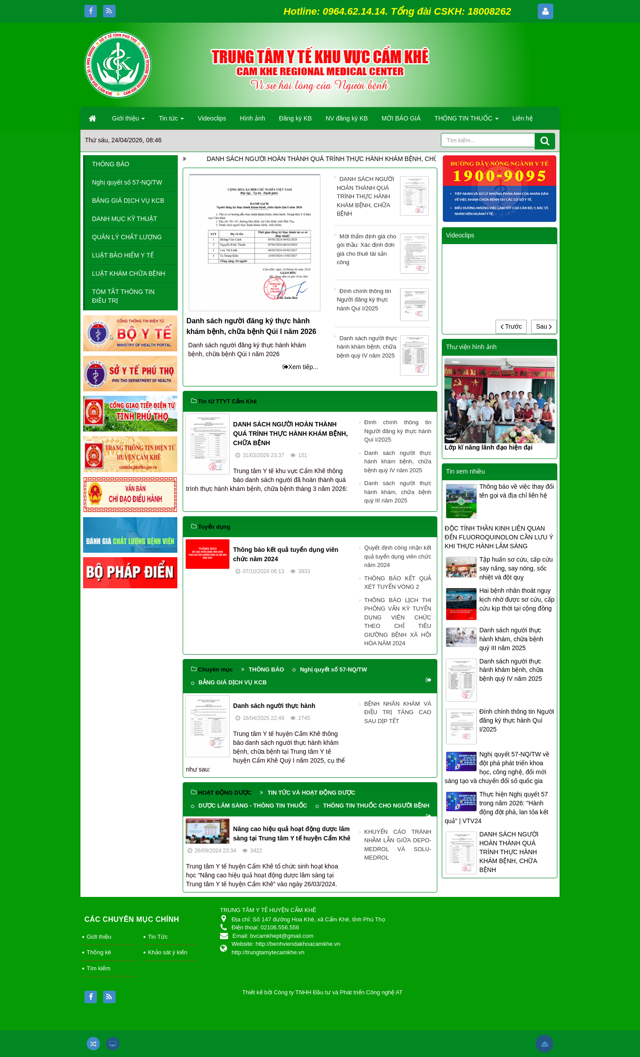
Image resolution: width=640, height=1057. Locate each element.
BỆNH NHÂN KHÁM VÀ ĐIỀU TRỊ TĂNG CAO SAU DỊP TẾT (398, 712)
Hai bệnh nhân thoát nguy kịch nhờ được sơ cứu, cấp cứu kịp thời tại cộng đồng (516, 599)
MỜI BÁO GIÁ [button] (401, 118)
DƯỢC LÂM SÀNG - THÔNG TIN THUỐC (253, 805)
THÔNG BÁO (266, 669)
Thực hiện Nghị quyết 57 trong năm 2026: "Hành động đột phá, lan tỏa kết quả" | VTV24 (496, 807)
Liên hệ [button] (522, 118)
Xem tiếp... (300, 366)
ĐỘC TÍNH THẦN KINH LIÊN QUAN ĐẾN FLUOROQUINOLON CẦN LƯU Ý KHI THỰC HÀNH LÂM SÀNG (498, 537)
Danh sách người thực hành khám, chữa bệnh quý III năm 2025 (398, 492)
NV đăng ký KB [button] (347, 118)
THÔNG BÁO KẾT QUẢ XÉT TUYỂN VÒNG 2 (398, 583)
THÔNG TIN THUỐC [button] (467, 121)
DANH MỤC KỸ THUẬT (124, 218)
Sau (544, 326)
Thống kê (99, 952)
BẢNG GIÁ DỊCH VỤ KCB (233, 682)
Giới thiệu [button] (128, 121)
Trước (511, 326)
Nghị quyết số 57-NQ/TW (333, 669)
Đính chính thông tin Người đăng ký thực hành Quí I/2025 (383, 300)
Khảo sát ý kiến (167, 952)
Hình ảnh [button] (252, 118)
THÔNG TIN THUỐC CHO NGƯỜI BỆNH (376, 805)
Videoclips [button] (212, 118)
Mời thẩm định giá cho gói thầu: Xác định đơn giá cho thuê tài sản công (383, 250)
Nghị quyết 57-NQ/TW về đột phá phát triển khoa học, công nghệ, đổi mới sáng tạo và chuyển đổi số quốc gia (496, 767)
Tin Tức (158, 936)
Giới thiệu (99, 936)
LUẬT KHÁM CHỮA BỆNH (128, 273)
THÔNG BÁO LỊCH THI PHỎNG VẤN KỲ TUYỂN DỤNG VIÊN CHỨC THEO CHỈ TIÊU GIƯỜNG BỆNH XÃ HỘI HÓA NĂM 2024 (398, 622)
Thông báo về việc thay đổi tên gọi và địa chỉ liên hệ (516, 491)
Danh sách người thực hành (274, 705)
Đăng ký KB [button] (295, 118)
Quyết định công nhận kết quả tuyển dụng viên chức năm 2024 (398, 556)
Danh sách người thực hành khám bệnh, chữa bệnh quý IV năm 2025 (383, 347)
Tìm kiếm (98, 968)
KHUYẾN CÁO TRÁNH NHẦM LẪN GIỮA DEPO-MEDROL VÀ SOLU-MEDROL (398, 844)
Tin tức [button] (171, 121)
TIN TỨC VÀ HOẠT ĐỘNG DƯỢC (312, 792)
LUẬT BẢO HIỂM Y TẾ (123, 255)
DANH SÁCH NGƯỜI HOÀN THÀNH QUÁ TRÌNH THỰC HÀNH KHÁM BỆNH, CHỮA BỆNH (389, 158)
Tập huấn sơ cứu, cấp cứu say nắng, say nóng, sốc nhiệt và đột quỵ (515, 568)
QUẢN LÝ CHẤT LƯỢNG (127, 237)
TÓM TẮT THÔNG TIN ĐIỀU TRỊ (123, 296)
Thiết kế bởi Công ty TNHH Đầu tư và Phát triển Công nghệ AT (322, 992)
